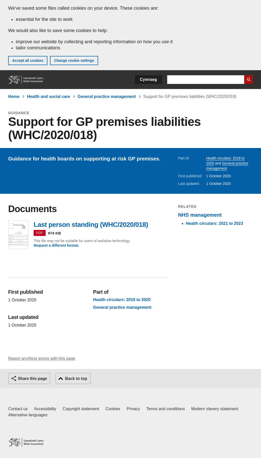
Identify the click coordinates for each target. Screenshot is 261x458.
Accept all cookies (27, 60)
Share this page (32, 378)
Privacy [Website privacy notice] (133, 409)
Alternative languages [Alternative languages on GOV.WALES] (27, 415)
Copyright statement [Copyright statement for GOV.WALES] (81, 409)
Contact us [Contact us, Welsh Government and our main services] (18, 409)
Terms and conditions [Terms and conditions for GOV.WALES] (165, 409)
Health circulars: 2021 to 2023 (214, 223)
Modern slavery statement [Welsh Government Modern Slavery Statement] (214, 409)
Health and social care (48, 96)
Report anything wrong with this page (41, 358)
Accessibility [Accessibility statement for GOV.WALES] (45, 409)
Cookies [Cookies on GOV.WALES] (113, 409)
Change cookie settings (74, 60)
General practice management (106, 96)
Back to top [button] (76, 378)
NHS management (200, 215)
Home (13, 96)
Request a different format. (56, 245)
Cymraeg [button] (148, 79)
